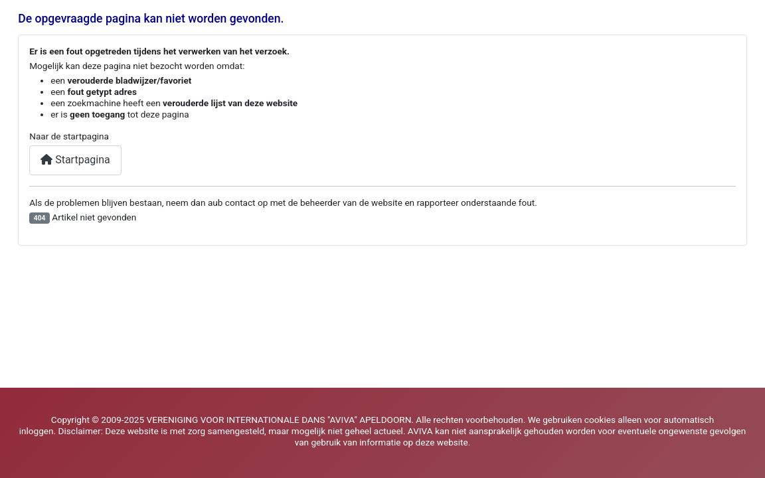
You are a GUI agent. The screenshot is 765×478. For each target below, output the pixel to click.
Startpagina (75, 159)
